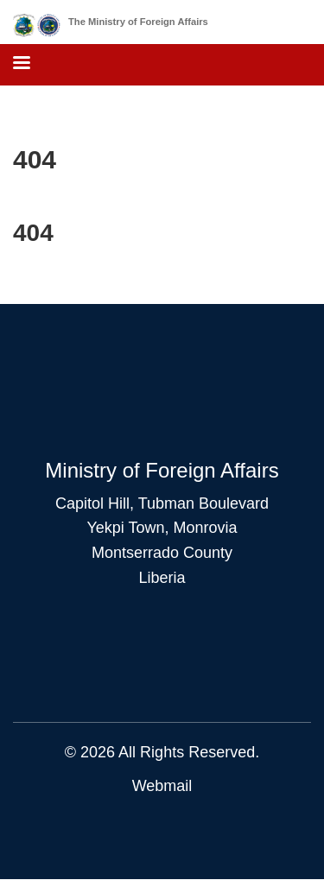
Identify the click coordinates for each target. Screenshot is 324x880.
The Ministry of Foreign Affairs (138, 21)
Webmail (162, 786)
